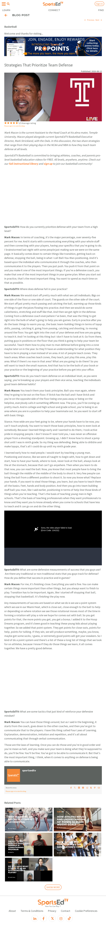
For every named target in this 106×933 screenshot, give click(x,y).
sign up (48, 163)
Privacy (52, 911)
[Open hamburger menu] (4, 4)
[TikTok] (69, 918)
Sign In (99, 3)
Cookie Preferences (86, 911)
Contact (65, 911)
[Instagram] (61, 918)
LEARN (6, 10)
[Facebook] (43, 918)
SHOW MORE (53, 887)
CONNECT (54, 10)
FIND (101, 10)
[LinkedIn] (35, 918)
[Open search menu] (8, 3)
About (12, 911)
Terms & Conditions (32, 911)
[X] (52, 918)
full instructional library (23, 163)
